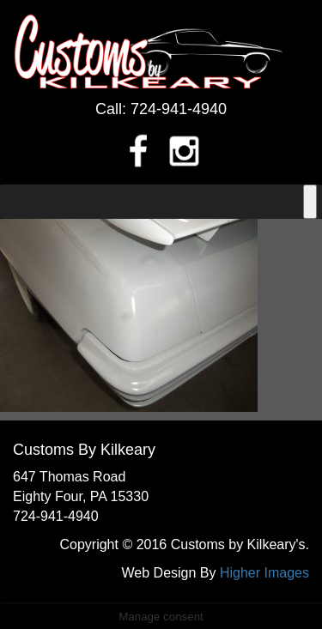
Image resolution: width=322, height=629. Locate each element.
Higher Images (264, 572)
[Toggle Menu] (310, 201)
